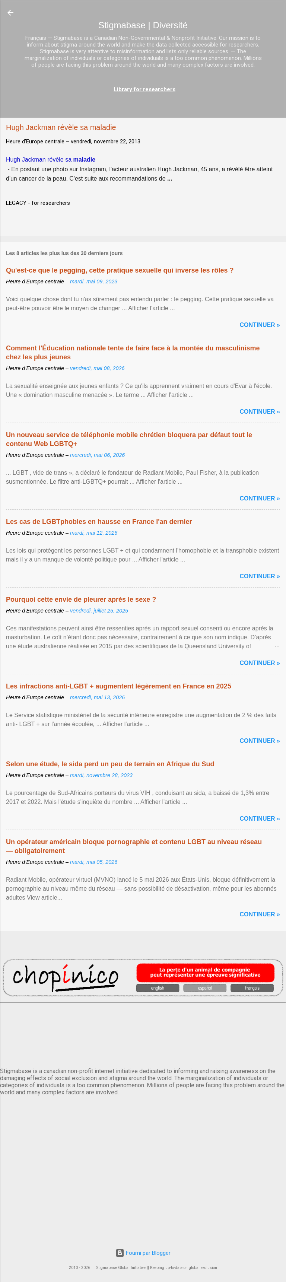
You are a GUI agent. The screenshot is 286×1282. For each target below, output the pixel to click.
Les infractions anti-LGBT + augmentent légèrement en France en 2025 (118, 686)
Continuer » (260, 325)
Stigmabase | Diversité (143, 25)
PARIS (143, 1034)
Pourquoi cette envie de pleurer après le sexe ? (81, 599)
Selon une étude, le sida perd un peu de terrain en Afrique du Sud (110, 764)
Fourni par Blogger (143, 1253)
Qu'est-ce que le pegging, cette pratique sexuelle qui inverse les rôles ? (119, 270)
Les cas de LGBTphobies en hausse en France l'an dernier (99, 521)
